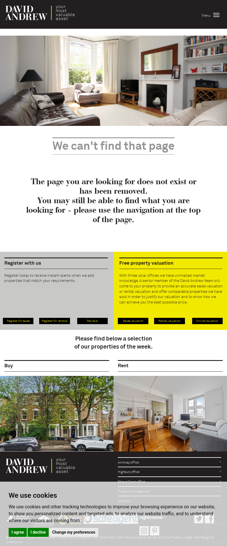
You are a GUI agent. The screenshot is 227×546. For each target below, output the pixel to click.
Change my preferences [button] (73, 532)
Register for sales (18, 321)
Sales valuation (133, 321)
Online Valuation (207, 321)
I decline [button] (38, 532)
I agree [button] (18, 532)
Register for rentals (54, 321)
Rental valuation (169, 321)
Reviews (92, 321)
